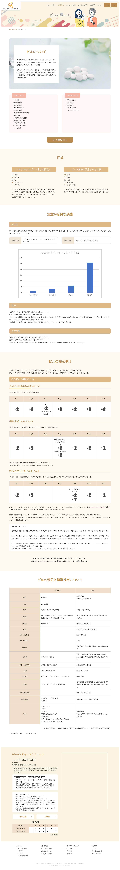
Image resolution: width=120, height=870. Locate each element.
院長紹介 (21, 851)
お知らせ (69, 848)
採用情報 (94, 846)
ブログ (94, 848)
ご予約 (47, 817)
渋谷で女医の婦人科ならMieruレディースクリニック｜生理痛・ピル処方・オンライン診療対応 (60, 863)
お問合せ (69, 854)
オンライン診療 (47, 848)
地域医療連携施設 (23, 855)
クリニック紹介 (22, 848)
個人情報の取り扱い (98, 851)
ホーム (19, 846)
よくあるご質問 (47, 854)
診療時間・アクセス (73, 846)
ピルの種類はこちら (60, 140)
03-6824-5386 (26, 760)
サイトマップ (96, 854)
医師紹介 (21, 853)
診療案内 (45, 846)
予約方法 (23, 817)
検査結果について (47, 851)
